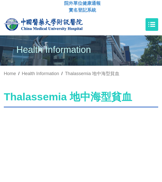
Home (10, 73)
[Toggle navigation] (152, 24)
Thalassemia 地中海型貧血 (92, 73)
